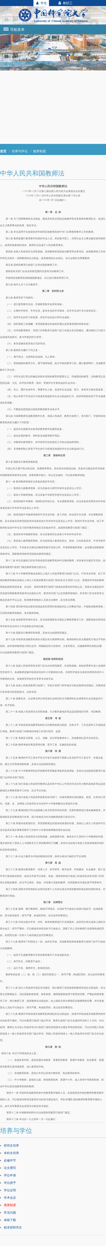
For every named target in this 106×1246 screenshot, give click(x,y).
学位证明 (10, 1190)
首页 (3, 151)
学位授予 (10, 1183)
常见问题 (10, 1213)
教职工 (65, 3)
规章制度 (10, 1205)
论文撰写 (10, 1168)
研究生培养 (12, 1145)
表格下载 (10, 1220)
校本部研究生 (13, 1228)
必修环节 (10, 1160)
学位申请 (10, 1175)
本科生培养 (12, 1153)
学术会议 (10, 1198)
